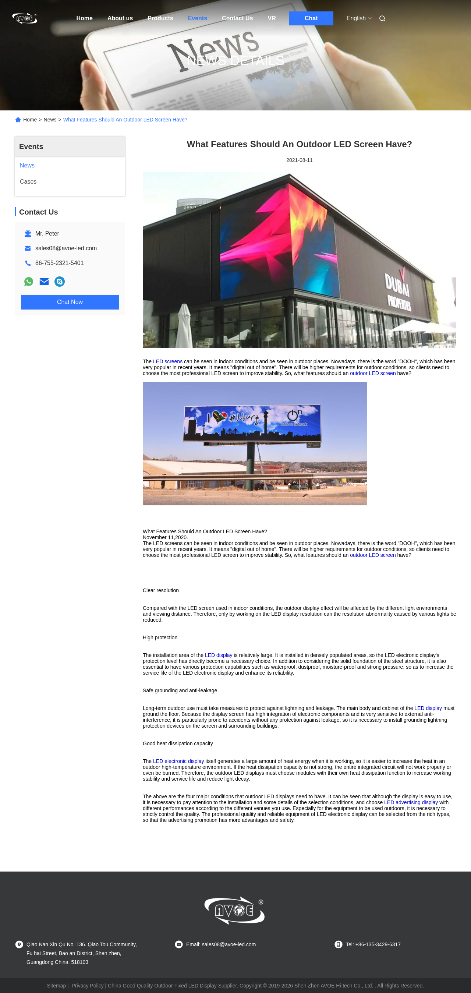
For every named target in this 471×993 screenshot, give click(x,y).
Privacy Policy (88, 986)
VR (272, 18)
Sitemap (56, 986)
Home (85, 18)
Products (160, 18)
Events (197, 18)
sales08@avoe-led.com (66, 248)
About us (120, 18)
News (50, 120)
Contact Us (237, 18)
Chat (311, 18)
